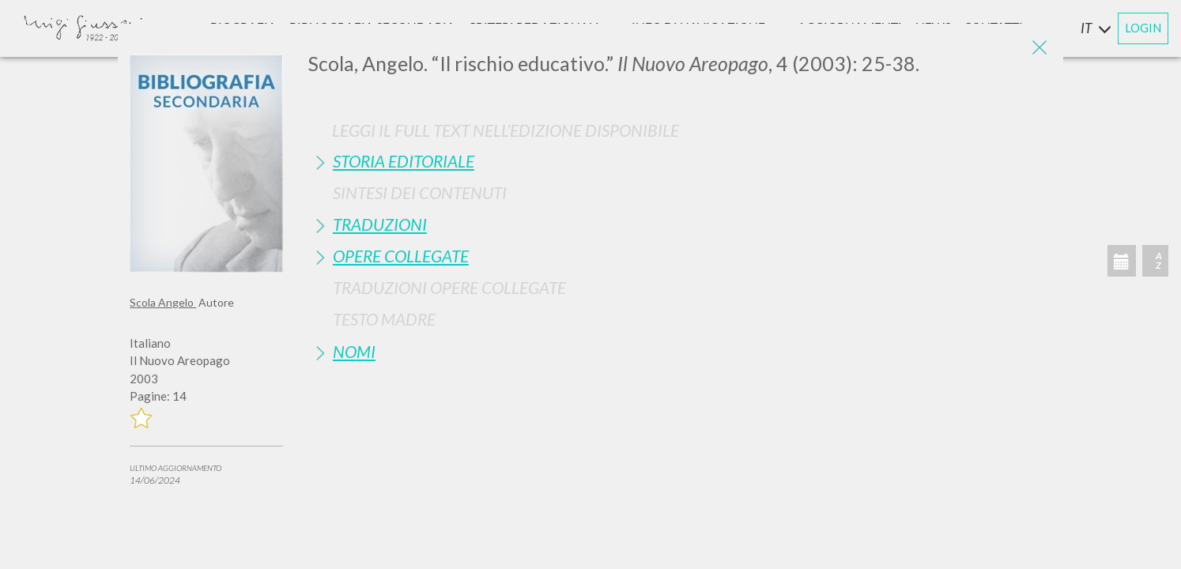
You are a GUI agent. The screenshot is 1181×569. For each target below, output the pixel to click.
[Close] (1039, 47)
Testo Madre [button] (384, 319)
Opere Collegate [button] (401, 256)
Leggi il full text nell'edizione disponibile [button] (505, 130)
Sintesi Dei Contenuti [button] (420, 192)
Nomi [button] (354, 351)
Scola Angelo (163, 302)
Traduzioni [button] (380, 224)
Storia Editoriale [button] (403, 161)
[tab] (680, 161)
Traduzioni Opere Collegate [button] (449, 287)
